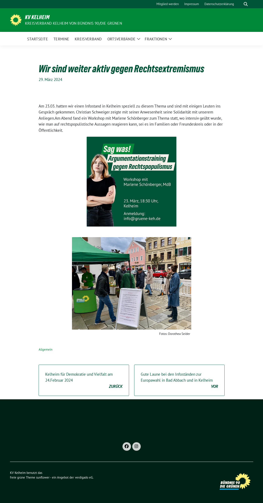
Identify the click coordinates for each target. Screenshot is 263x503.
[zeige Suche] (246, 4)
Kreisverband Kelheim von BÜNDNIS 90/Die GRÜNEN (73, 23)
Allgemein (45, 349)
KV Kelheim (37, 17)
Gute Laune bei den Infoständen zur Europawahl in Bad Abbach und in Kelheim (179, 381)
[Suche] (240, 4)
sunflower (42, 477)
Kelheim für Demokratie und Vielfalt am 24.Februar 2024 (83, 381)
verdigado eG (84, 477)
